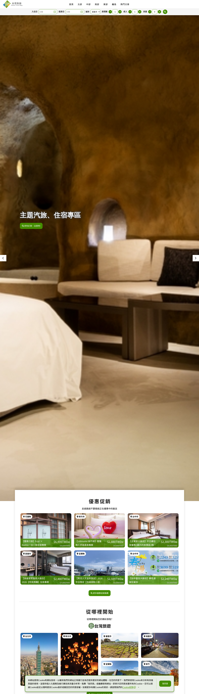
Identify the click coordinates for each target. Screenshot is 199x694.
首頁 (71, 4)
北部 (80, 4)
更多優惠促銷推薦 (99, 593)
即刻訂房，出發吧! (31, 225)
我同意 (165, 683)
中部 (88, 4)
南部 (97, 4)
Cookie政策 (129, 687)
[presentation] (3, 258)
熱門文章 (125, 4)
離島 (114, 4)
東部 (105, 4)
